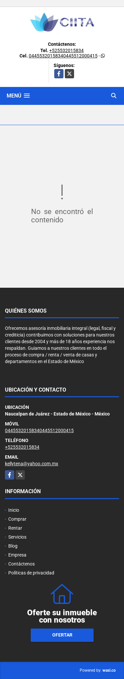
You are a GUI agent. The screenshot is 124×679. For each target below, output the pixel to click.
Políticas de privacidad (31, 572)
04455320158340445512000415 (63, 55)
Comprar (17, 519)
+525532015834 (66, 50)
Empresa (17, 555)
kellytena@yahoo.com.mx (31, 463)
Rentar (15, 528)
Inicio (13, 510)
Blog (13, 546)
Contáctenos (21, 563)
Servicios (17, 537)
